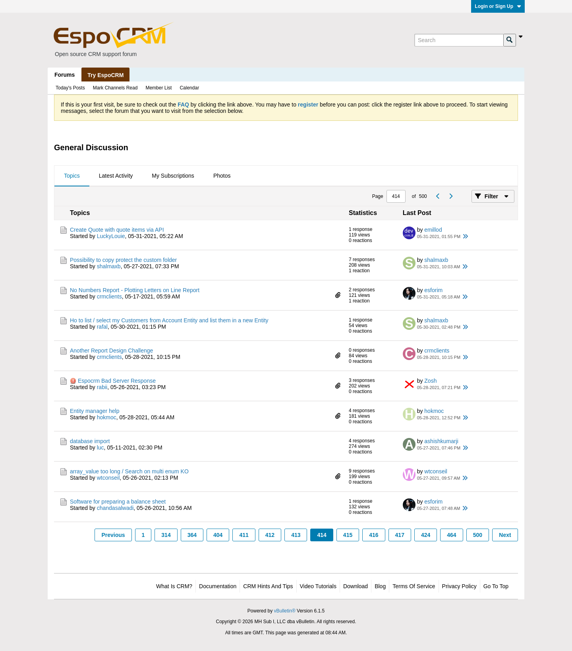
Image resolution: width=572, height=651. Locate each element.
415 (347, 535)
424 (425, 535)
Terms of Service (413, 586)
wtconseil (108, 478)
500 (477, 535)
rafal (102, 327)
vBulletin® (285, 611)
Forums (64, 75)
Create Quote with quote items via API (117, 230)
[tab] (71, 176)
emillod (433, 230)
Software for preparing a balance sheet (118, 501)
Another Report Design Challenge (111, 350)
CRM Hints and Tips (268, 586)
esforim (433, 290)
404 (217, 535)
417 (399, 535)
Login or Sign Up (498, 6)
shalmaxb (109, 266)
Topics (72, 175)
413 (295, 535)
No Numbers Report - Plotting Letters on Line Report (134, 290)
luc (100, 447)
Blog (380, 586)
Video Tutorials (318, 586)
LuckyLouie (111, 236)
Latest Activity (116, 175)
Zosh (430, 381)
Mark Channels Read (115, 88)
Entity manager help (95, 411)
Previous (113, 535)
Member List (158, 88)
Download (355, 586)
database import (90, 441)
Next (505, 535)
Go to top (495, 586)
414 (321, 535)
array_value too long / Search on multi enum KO (129, 471)
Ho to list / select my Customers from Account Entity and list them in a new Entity (169, 320)
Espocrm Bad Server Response (117, 381)
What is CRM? (174, 586)
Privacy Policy (459, 586)
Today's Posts (70, 88)
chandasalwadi (115, 508)
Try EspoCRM (105, 75)
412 (269, 535)
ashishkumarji (441, 441)
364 (192, 535)
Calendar (189, 88)
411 (243, 535)
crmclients (109, 296)
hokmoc (106, 417)
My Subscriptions (173, 175)
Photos (222, 175)
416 (373, 535)
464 (451, 535)
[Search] (458, 40)
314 (165, 535)
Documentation (217, 586)
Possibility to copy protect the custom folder (123, 260)
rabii (102, 387)
